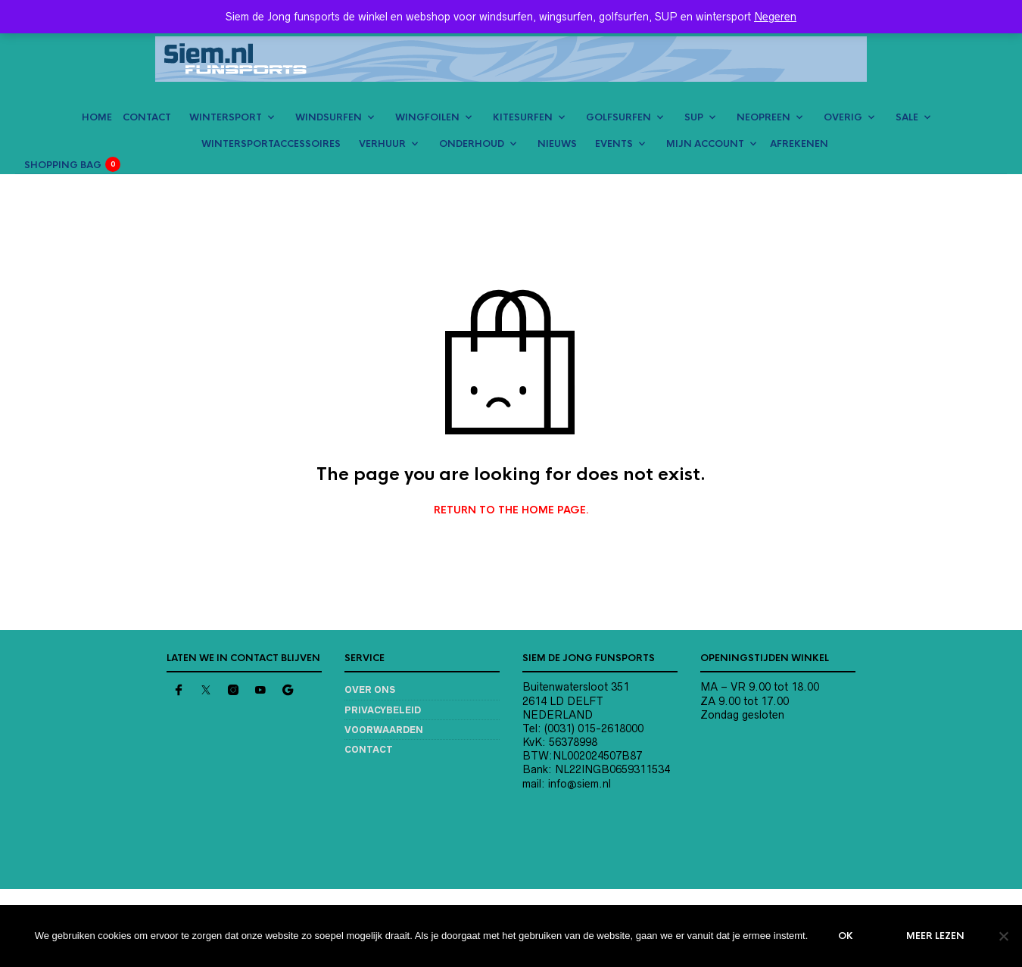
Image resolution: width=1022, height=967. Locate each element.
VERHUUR (382, 144)
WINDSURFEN (328, 117)
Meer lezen (935, 936)
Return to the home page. (511, 510)
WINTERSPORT (225, 117)
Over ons (369, 689)
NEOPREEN (763, 117)
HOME (97, 117)
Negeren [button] (775, 17)
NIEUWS (557, 144)
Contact (368, 749)
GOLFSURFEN (618, 117)
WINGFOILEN (427, 117)
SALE (907, 117)
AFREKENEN (799, 144)
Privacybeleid (382, 710)
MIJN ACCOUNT (705, 144)
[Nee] (1003, 936)
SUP (693, 117)
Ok (845, 936)
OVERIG (843, 117)
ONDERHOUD (471, 144)
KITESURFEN (523, 117)
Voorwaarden (383, 730)
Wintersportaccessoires (271, 144)
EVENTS (614, 144)
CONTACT (147, 117)
